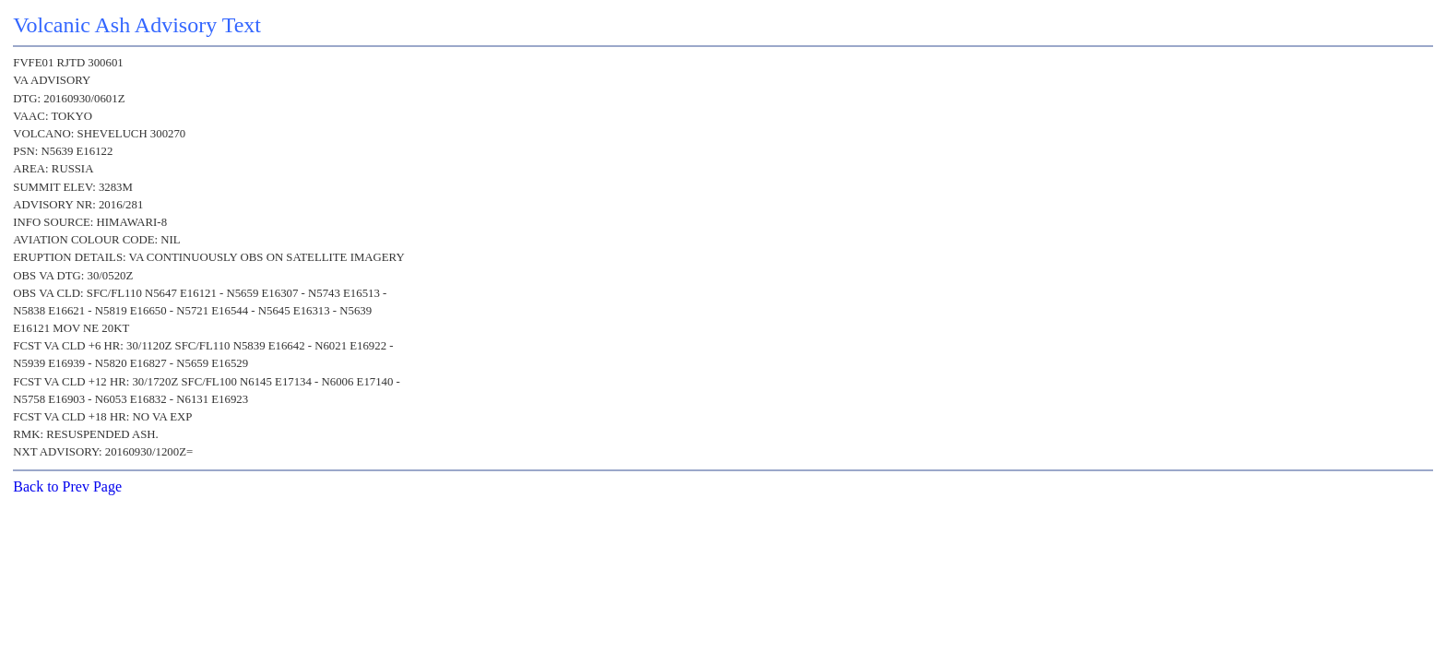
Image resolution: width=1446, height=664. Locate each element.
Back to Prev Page (67, 486)
